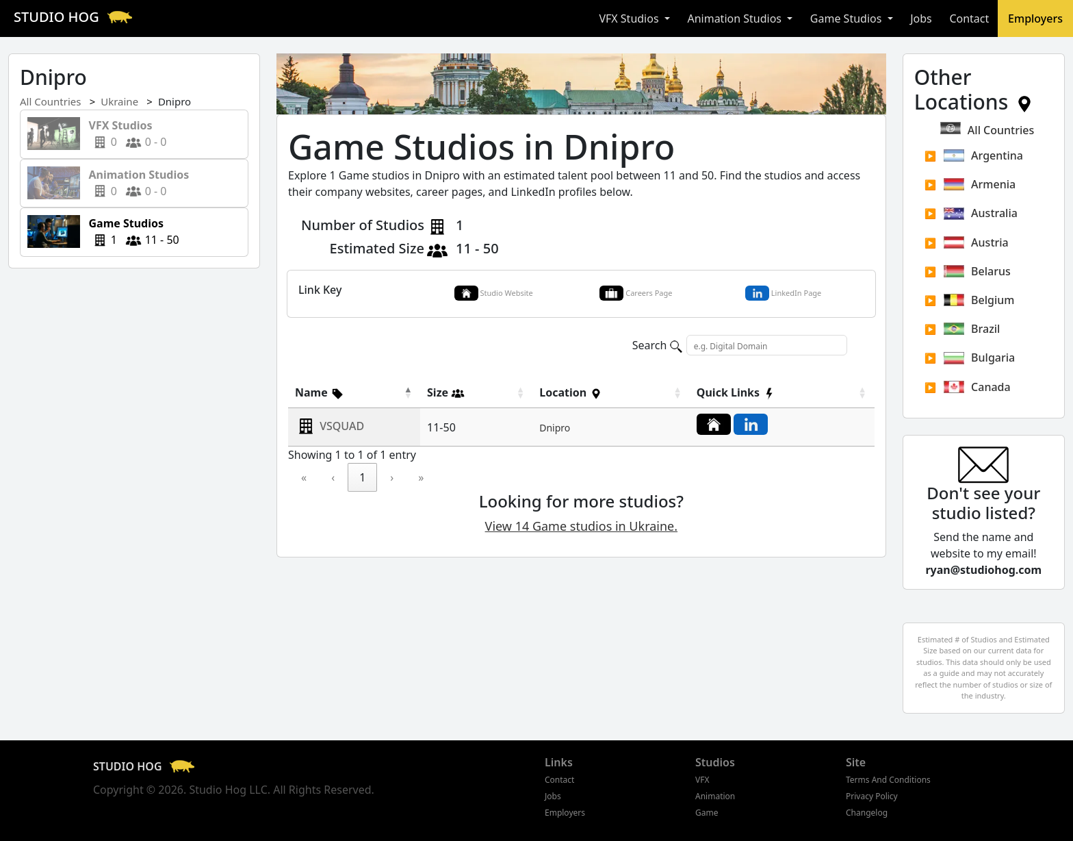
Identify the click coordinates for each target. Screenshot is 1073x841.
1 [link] (362, 477)
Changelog (867, 812)
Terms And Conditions (888, 780)
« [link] (304, 477)
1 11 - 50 (129, 231)
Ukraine (119, 101)
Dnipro (554, 427)
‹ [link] (333, 477)
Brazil (972, 328)
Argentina (983, 155)
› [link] (391, 477)
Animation (715, 796)
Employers (1035, 18)
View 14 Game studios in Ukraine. (581, 526)
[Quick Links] (782, 392)
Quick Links (736, 392)
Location (571, 392)
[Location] (611, 392)
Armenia (980, 184)
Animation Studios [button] (735, 18)
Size (446, 392)
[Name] (354, 392)
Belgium (979, 299)
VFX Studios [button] (630, 18)
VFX (702, 780)
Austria (976, 242)
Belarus (977, 271)
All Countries (50, 101)
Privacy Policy (872, 796)
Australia (981, 213)
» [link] (421, 477)
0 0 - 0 (123, 133)
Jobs (921, 18)
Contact (969, 18)
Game (706, 812)
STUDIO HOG (75, 17)
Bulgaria (979, 357)
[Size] (476, 392)
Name (319, 392)
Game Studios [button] (847, 18)
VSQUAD (342, 426)
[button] (319, 392)
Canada (977, 386)
